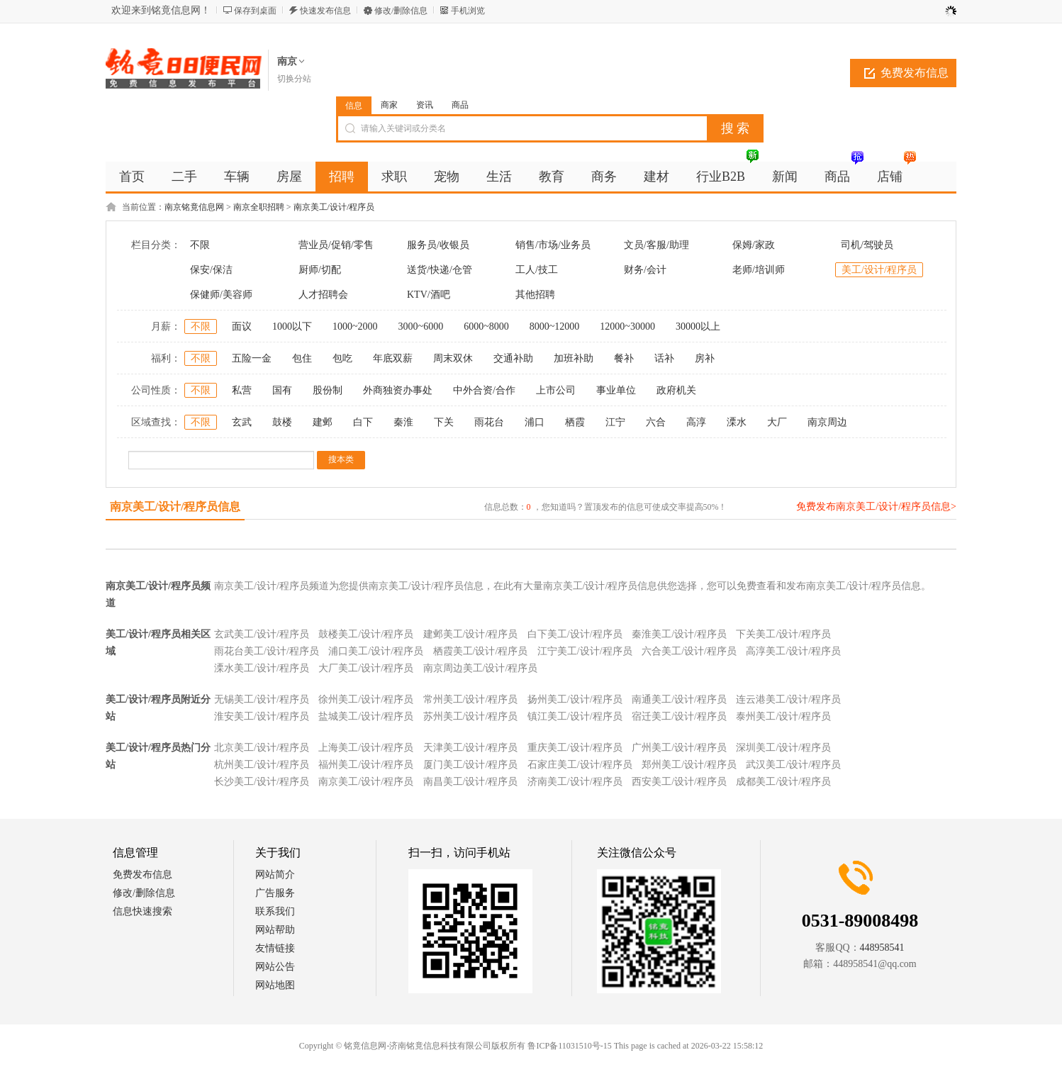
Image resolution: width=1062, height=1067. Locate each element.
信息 (353, 106)
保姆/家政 (753, 245)
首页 (132, 176)
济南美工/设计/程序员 (574, 781)
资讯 (424, 105)
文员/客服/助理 (656, 245)
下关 (444, 422)
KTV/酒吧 (428, 294)
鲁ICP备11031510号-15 (569, 1046)
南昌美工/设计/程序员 (470, 781)
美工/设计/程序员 (879, 269)
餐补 (624, 358)
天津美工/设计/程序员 (470, 747)
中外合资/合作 (484, 390)
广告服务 (275, 893)
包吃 (342, 358)
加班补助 (573, 358)
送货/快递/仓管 (439, 269)
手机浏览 (468, 11)
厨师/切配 (319, 269)
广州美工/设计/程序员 (679, 747)
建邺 (322, 422)
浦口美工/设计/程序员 (375, 651)
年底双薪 (393, 358)
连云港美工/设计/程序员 (788, 699)
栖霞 (575, 422)
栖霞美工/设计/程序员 (480, 651)
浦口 (534, 422)
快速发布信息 (325, 11)
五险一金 (252, 358)
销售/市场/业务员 (553, 245)
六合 (656, 422)
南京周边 (827, 422)
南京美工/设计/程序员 (334, 207)
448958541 (882, 947)
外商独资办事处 (397, 390)
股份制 (327, 390)
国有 (282, 390)
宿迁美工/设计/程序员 (679, 716)
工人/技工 (536, 269)
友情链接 (275, 948)
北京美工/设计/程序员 (261, 747)
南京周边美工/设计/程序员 (480, 668)
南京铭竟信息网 (194, 207)
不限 (200, 245)
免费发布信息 (915, 73)
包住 (302, 358)
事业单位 (616, 390)
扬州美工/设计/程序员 (574, 699)
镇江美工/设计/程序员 (574, 716)
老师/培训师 (758, 269)
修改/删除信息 (400, 11)
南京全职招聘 (258, 207)
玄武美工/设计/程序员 (261, 634)
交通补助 (513, 358)
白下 (363, 422)
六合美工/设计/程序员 (689, 651)
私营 (242, 390)
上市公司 (556, 390)
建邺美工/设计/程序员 (470, 634)
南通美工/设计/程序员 (679, 699)
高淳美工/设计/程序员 (793, 651)
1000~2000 (355, 326)
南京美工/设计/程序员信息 (175, 507)
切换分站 (294, 79)
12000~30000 (627, 326)
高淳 (696, 422)
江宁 (615, 422)
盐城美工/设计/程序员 (365, 716)
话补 (664, 358)
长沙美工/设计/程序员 (261, 781)
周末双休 (453, 358)
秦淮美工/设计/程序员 (679, 634)
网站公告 (275, 966)
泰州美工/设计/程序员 (783, 716)
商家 (389, 105)
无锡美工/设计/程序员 (261, 699)
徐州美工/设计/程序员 (365, 699)
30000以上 (698, 326)
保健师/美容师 (221, 294)
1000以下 (292, 326)
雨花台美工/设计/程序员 (266, 651)
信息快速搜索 (142, 911)
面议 (242, 326)
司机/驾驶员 (867, 245)
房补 (705, 358)
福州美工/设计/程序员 (365, 764)
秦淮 (403, 422)
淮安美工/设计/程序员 (261, 716)
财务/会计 (645, 269)
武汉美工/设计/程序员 (793, 764)
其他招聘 (535, 294)
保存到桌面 (255, 11)
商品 (460, 105)
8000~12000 (555, 326)
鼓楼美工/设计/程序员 (365, 634)
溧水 (737, 422)
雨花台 (489, 422)
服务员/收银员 (438, 245)
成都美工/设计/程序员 (783, 781)
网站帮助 (275, 929)
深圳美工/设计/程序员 (783, 747)
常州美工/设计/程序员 (470, 699)
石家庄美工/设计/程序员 (579, 764)
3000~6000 (421, 326)
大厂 (777, 422)
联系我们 (275, 911)
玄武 (242, 422)
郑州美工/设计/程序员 (689, 764)
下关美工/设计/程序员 (783, 634)
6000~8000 (486, 326)
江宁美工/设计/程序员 (584, 651)
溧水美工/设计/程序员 (261, 668)
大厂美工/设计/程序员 (365, 668)
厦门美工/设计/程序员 (470, 764)
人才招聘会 (323, 294)
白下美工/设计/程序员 (574, 634)
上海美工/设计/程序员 (365, 747)
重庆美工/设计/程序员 (574, 747)
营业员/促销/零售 (336, 245)
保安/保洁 (211, 269)
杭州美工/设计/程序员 (261, 764)
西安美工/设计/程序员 (679, 781)
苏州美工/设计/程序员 (470, 716)
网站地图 (275, 985)
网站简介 (275, 874)
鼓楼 (282, 422)
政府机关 (676, 390)
